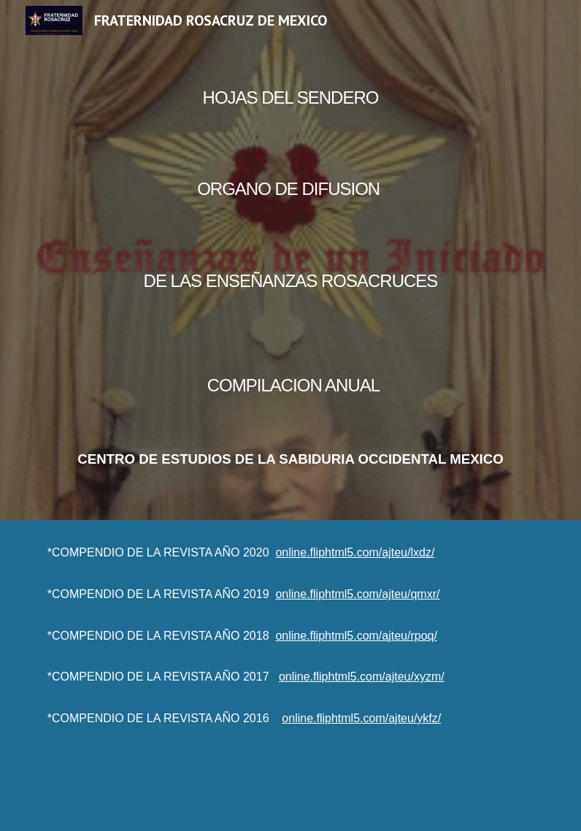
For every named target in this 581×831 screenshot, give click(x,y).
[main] (291, 260)
